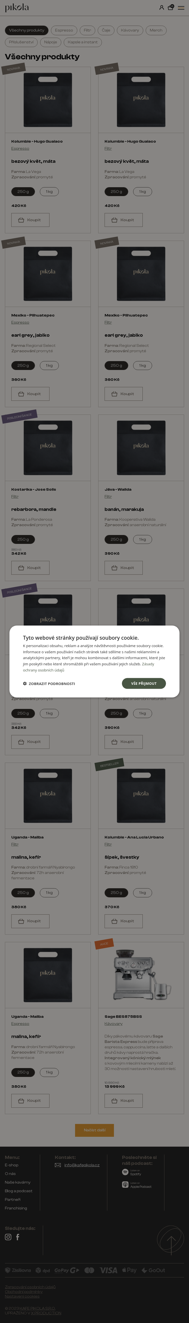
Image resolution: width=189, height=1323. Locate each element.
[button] (49, 683)
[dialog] (94, 661)
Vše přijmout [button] (144, 683)
